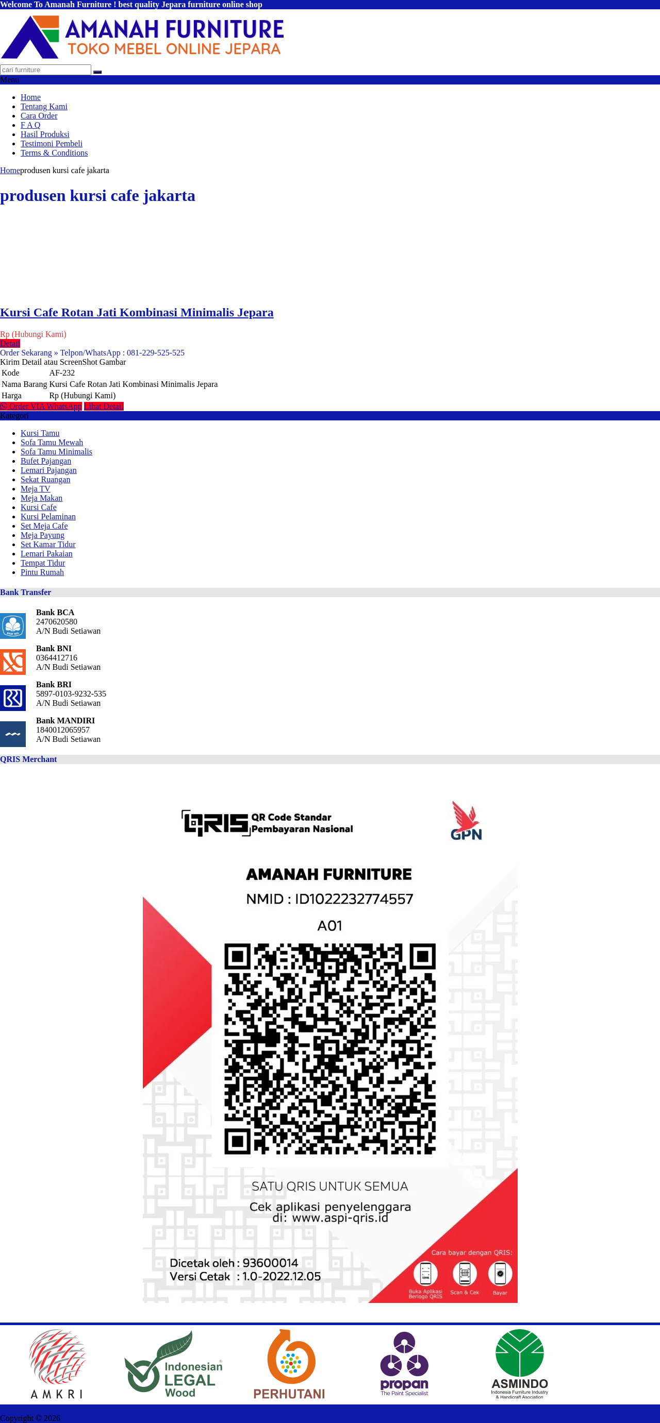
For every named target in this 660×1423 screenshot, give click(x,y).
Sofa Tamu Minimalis (56, 451)
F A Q (30, 125)
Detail (10, 343)
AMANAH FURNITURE (104, 1418)
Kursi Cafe (39, 507)
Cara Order (39, 115)
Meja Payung (42, 535)
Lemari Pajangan (49, 470)
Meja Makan (41, 498)
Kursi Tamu (40, 433)
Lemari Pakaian (47, 553)
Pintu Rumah (42, 572)
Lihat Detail (104, 406)
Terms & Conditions (54, 152)
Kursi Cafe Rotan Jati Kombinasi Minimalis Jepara (137, 312)
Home (31, 97)
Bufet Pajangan (46, 460)
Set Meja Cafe (44, 525)
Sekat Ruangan (45, 479)
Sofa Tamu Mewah (52, 442)
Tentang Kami (44, 106)
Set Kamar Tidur (48, 544)
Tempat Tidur (43, 562)
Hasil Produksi (45, 134)
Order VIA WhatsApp (41, 406)
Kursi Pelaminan (48, 516)
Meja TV (36, 488)
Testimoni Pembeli (51, 143)
